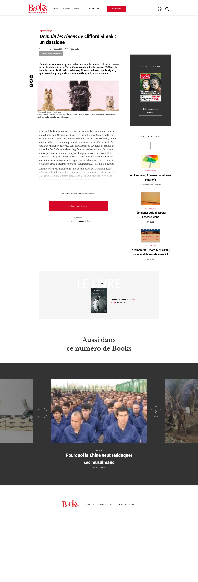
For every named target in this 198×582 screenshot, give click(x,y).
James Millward (100, 467)
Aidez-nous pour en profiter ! (150, 110)
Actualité (56, 9)
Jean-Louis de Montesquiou (152, 184)
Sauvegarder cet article (51, 54)
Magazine (66, 9)
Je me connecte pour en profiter (78, 221)
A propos (90, 504)
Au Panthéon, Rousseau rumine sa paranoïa (150, 177)
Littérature (46, 31)
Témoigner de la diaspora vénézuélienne (150, 215)
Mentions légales (126, 504)
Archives (76, 9)
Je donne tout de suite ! (78, 206)
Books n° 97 (57, 49)
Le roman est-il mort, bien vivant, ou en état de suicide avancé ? (150, 252)
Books (152, 222)
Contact (102, 504)
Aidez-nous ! (116, 9)
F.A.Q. (112, 504)
